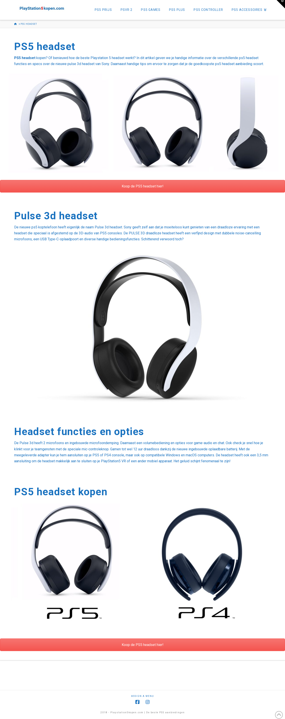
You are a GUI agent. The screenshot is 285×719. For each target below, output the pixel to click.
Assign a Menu (142, 696)
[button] (281, 4)
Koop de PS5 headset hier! (143, 186)
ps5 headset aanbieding (233, 64)
